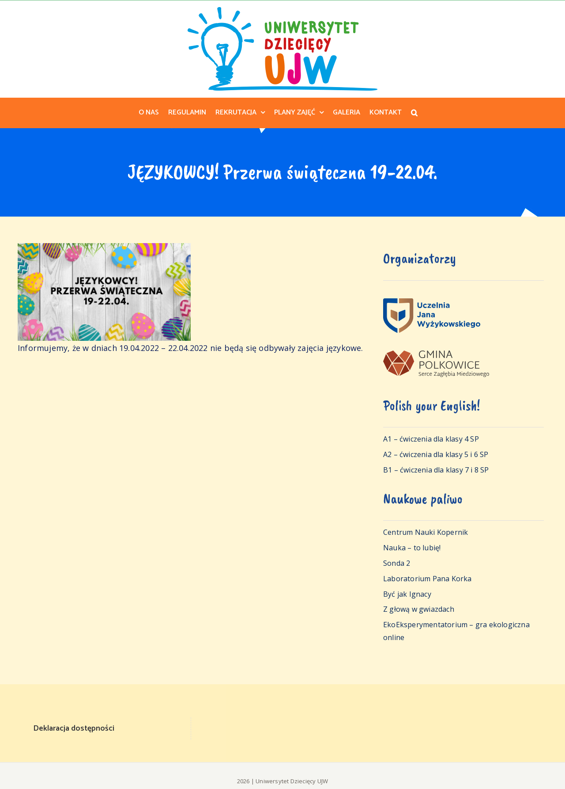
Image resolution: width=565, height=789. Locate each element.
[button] (414, 113)
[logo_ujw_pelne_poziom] (431, 302)
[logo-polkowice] (436, 354)
